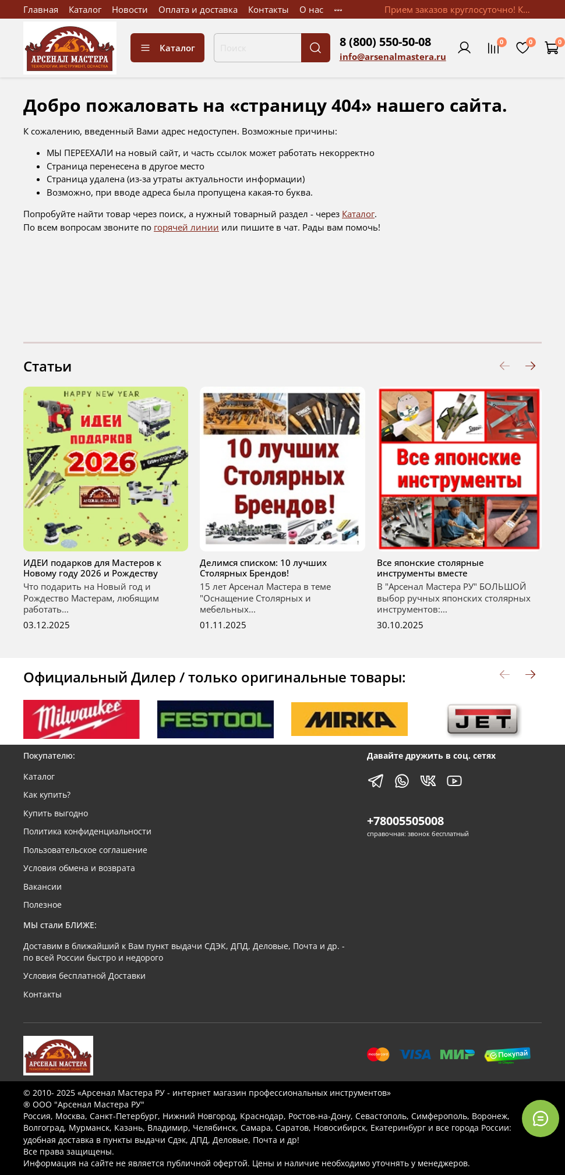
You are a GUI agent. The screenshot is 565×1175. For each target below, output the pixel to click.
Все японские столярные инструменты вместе (430, 568)
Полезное (42, 905)
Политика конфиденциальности (87, 831)
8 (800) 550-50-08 (385, 41)
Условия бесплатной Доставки (84, 976)
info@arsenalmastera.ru (393, 56)
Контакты (268, 9)
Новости (130, 9)
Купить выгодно (55, 813)
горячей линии (186, 227)
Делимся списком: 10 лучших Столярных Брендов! (263, 568)
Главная (40, 9)
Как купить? (46, 795)
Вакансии (42, 887)
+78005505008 (405, 821)
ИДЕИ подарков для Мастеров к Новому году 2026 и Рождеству (92, 568)
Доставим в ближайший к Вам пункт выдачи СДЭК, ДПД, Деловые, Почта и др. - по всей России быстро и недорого (184, 952)
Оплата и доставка (198, 9)
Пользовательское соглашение (85, 850)
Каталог (85, 9)
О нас (311, 9)
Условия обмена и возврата (79, 868)
